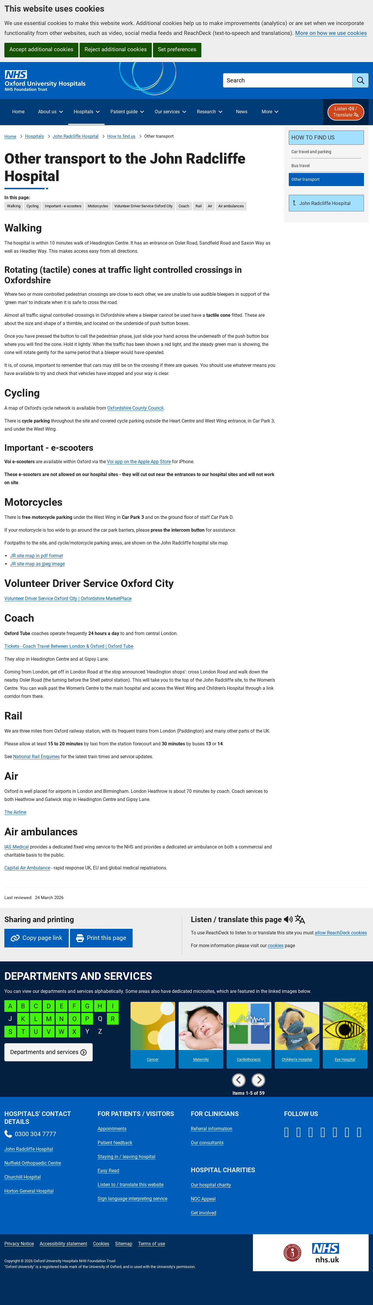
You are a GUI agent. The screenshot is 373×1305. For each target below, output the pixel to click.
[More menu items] (270, 112)
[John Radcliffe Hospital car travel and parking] (326, 151)
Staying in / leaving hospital (126, 1156)
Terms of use (151, 1243)
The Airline (15, 812)
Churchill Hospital (22, 1177)
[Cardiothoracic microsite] (249, 1035)
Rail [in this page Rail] (199, 206)
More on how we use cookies (331, 33)
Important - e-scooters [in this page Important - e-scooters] (63, 206)
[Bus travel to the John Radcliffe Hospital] (326, 165)
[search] (361, 80)
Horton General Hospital (29, 1191)
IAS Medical (16, 847)
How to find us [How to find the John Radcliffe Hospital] (121, 136)
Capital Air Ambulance (27, 868)
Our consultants (207, 1142)
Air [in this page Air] (210, 206)
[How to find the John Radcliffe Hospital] (326, 137)
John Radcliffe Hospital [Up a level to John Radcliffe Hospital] (324, 203)
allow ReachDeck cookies (341, 933)
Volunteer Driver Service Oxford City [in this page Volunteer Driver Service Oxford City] (143, 206)
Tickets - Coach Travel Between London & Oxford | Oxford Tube (68, 646)
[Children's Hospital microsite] (297, 1035)
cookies (276, 945)
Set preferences (177, 49)
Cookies (101, 1243)
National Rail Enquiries (36, 756)
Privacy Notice (19, 1243)
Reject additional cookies (116, 49)
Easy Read (108, 1170)
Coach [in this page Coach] (184, 206)
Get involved (203, 1213)
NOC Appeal (203, 1199)
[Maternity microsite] (201, 1035)
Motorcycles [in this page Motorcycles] (98, 206)
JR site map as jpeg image (37, 564)
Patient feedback (115, 1142)
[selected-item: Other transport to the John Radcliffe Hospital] (326, 179)
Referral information (211, 1128)
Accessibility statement (63, 1243)
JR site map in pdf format (36, 555)
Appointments (112, 1128)
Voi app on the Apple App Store (139, 461)
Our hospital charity (211, 1185)
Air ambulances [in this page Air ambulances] (231, 206)
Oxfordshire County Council (135, 408)
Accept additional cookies (41, 49)
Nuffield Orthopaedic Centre (32, 1163)
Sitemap (123, 1243)
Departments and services (44, 1052)
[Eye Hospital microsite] (345, 1035)
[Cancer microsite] (152, 1035)
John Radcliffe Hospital (75, 136)
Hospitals (34, 136)
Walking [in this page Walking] (13, 206)
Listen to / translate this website (130, 1184)
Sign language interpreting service (132, 1198)
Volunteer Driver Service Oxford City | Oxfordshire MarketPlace (67, 598)
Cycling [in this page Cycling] (32, 206)
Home (10, 136)
